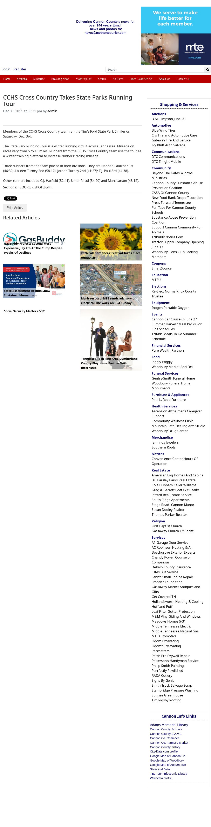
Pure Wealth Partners (168, 350)
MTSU (156, 280)
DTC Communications (168, 156)
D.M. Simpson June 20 (168, 119)
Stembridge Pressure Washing (175, 690)
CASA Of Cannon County (170, 192)
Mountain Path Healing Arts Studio (178, 426)
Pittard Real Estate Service (172, 495)
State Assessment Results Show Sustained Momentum (27, 293)
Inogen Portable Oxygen (171, 307)
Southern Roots (164, 447)
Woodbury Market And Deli (172, 367)
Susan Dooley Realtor (168, 509)
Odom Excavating (165, 641)
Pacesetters (161, 651)
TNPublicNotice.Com (167, 237)
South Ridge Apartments (171, 500)
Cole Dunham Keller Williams (174, 485)
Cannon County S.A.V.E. (166, 733)
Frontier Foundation (167, 582)
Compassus (160, 562)
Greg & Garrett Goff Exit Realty (175, 490)
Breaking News (60, 78)
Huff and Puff (162, 606)
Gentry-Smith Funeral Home (173, 378)
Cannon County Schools (166, 729)
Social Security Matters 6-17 (24, 311)
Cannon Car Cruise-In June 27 (174, 319)
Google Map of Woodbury (167, 760)
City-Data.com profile (164, 751)
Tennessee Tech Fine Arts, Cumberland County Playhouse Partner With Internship (109, 363)
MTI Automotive (164, 636)
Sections (22, 78)
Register (20, 69)
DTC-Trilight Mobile (166, 161)
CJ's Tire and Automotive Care (174, 135)
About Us (164, 78)
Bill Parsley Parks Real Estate (174, 480)
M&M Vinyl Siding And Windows (176, 616)
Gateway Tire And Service (171, 140)
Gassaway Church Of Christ (172, 531)
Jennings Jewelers (165, 442)
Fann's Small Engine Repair (172, 577)
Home (6, 78)
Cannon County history (165, 747)
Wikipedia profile (161, 778)
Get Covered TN (164, 596)
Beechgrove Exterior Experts (173, 552)
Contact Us (183, 78)
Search (102, 78)
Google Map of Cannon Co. (168, 756)
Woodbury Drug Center (170, 431)
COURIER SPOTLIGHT (36, 187)
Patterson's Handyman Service (175, 660)
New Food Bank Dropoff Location (177, 197)
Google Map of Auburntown (168, 764)
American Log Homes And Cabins (177, 475)
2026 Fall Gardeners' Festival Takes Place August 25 (111, 255)
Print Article (15, 207)
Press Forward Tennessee (171, 202)
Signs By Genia (163, 680)
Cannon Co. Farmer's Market (169, 742)
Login (6, 69)
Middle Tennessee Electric (171, 626)
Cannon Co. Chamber (164, 738)
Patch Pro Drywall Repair (171, 656)
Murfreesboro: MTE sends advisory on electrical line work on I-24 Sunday (108, 300)
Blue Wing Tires (164, 130)
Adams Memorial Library (169, 725)
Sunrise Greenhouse (167, 695)
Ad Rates (118, 78)
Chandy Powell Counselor (171, 557)
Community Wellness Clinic (172, 421)
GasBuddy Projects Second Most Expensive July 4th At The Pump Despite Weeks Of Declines (33, 248)
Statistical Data (160, 769)
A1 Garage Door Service (170, 542)
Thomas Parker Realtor (169, 514)
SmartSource (161, 268)
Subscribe (39, 78)
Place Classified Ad (141, 78)
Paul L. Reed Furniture (169, 399)
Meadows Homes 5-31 (169, 621)
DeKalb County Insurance (171, 567)
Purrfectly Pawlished (167, 670)
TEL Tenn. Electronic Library (168, 773)
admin (52, 111)
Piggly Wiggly (162, 362)
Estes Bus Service (165, 572)
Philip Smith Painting (168, 665)
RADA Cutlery (162, 675)
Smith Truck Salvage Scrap (172, 685)
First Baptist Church (167, 526)
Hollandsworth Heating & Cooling (178, 601)
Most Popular (83, 78)
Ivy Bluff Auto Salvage (168, 145)
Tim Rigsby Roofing (166, 700)
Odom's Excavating (166, 646)
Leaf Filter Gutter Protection (173, 611)
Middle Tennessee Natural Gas (175, 631)
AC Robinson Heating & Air (172, 547)
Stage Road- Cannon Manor (173, 504)
